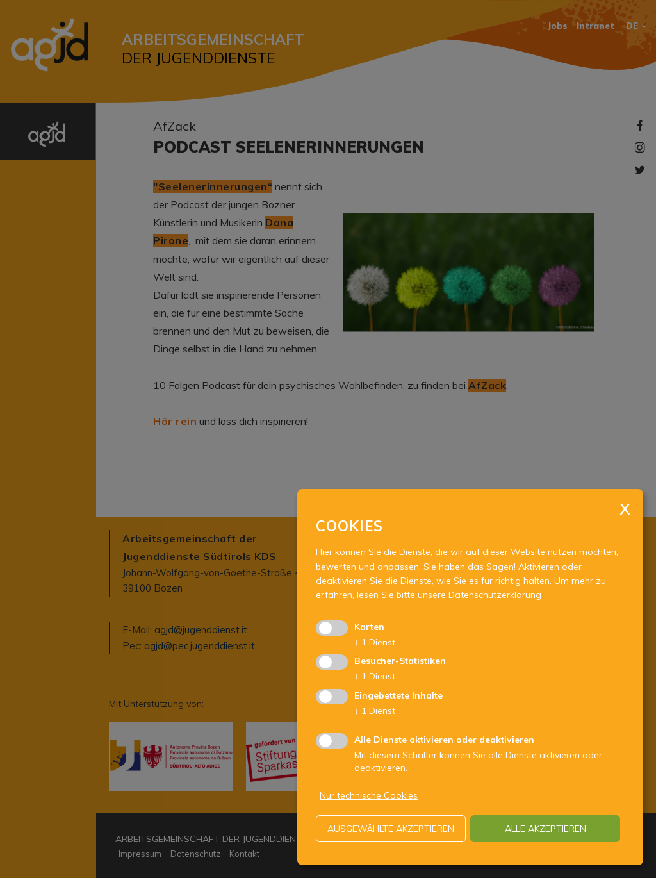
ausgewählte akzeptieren (390, 828)
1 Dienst (374, 642)
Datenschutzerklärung (494, 595)
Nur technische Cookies (369, 795)
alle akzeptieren (545, 828)
